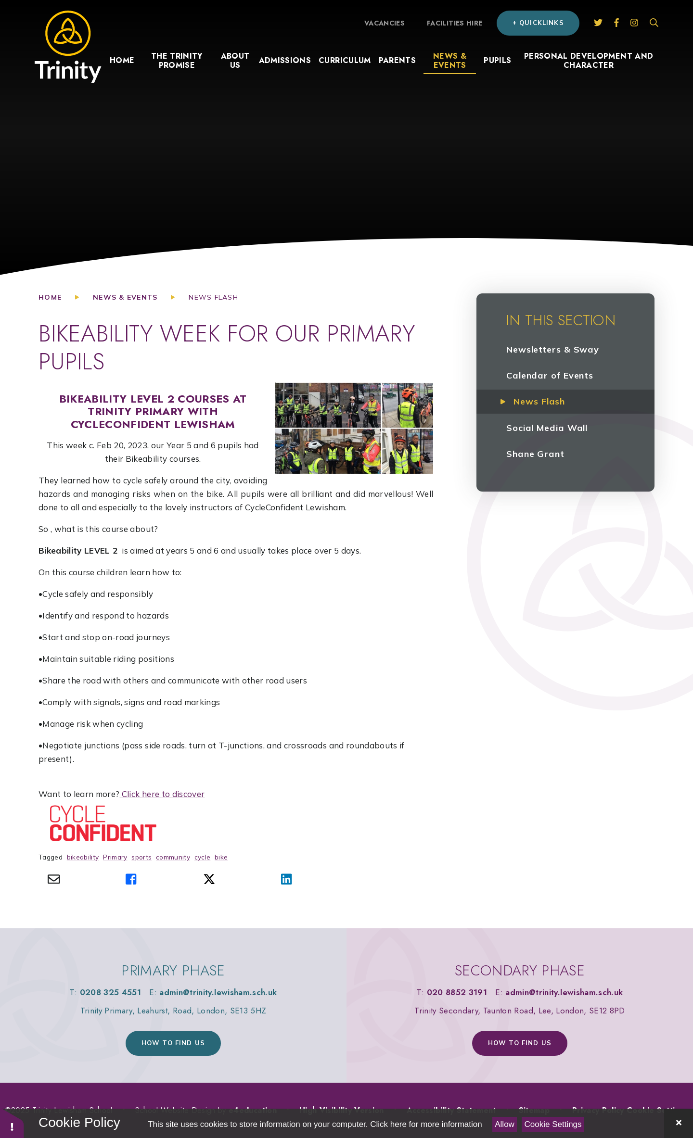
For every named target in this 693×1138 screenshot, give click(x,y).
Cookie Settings (553, 1124)
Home (50, 297)
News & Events (125, 297)
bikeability (83, 857)
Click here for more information (426, 1124)
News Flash (213, 297)
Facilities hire (454, 23)
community (173, 857)
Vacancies (384, 23)
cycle (202, 857)
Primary (115, 857)
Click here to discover (162, 794)
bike (221, 857)
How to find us (173, 1043)
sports (141, 857)
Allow (504, 1124)
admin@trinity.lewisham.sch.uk (218, 992)
